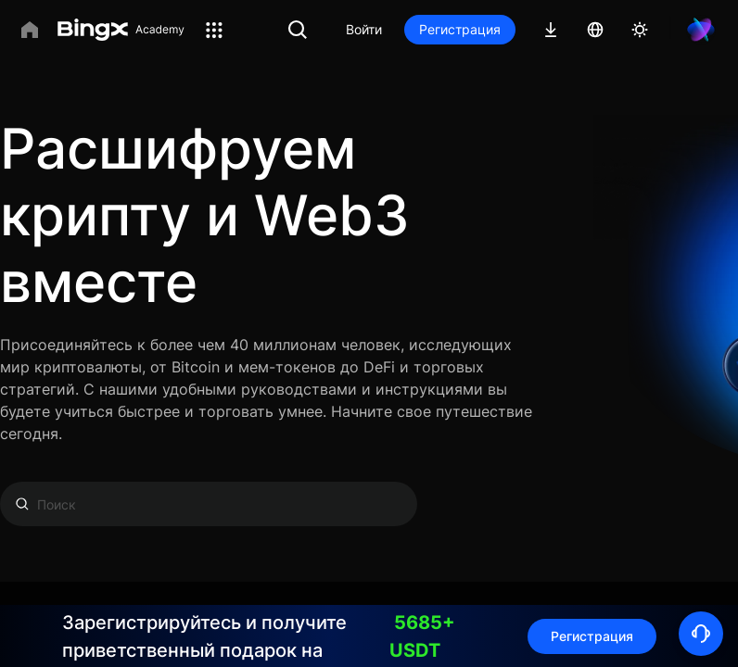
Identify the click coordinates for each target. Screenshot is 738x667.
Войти (364, 29)
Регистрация (460, 29)
